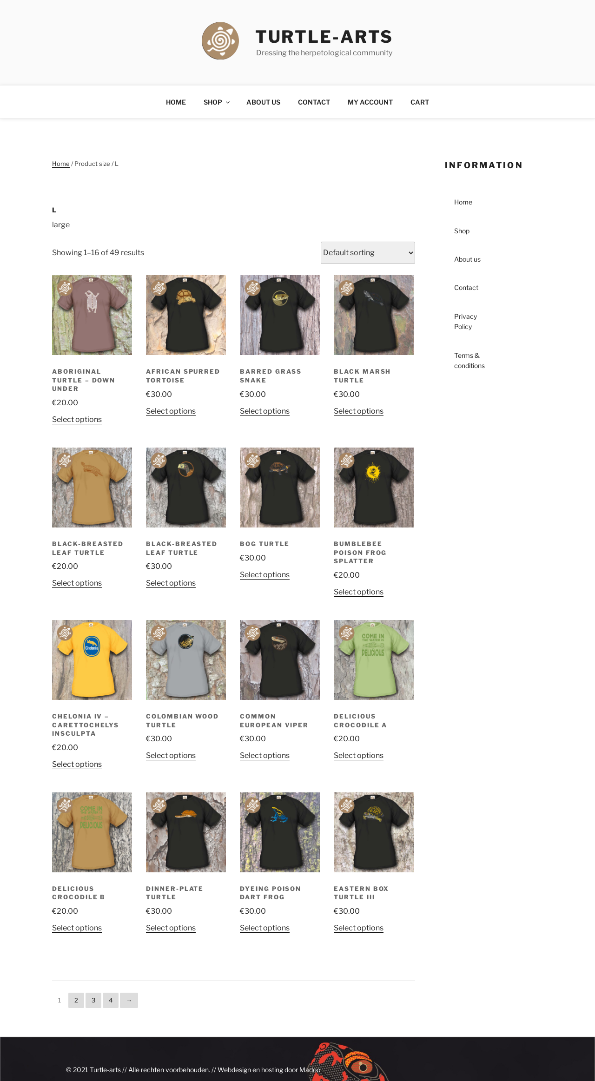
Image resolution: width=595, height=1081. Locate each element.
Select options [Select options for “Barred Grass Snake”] (265, 411)
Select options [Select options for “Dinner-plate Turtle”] (171, 927)
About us (263, 102)
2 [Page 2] (76, 1000)
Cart (419, 102)
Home (176, 102)
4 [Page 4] (110, 1000)
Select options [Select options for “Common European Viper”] (265, 755)
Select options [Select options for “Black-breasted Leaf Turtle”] (77, 583)
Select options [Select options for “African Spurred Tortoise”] (171, 411)
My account (370, 102)
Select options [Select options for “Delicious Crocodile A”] (358, 755)
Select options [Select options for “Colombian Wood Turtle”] (171, 755)
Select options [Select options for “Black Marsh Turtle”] (358, 411)
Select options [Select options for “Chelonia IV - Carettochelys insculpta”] (77, 764)
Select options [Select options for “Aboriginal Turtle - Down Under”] (77, 419)
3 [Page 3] (93, 1000)
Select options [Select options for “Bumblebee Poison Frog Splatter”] (358, 591)
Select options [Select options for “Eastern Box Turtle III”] (358, 927)
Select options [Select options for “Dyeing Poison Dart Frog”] (265, 927)
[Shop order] (368, 253)
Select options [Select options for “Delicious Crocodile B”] (77, 927)
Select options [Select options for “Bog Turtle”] (265, 574)
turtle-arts (324, 36)
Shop (217, 102)
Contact (314, 102)
